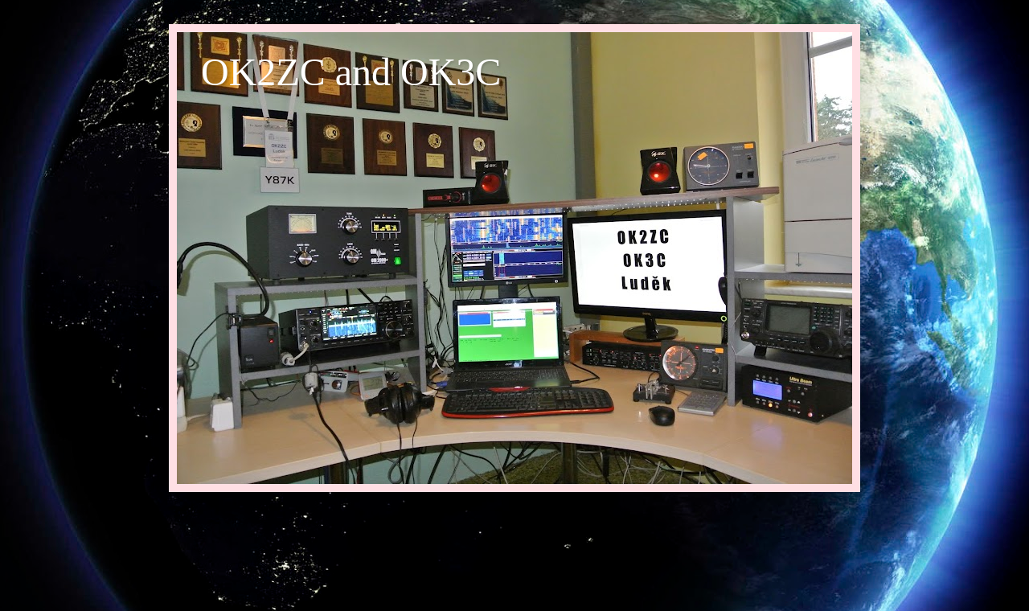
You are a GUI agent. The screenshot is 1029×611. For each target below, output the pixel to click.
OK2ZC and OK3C (351, 72)
